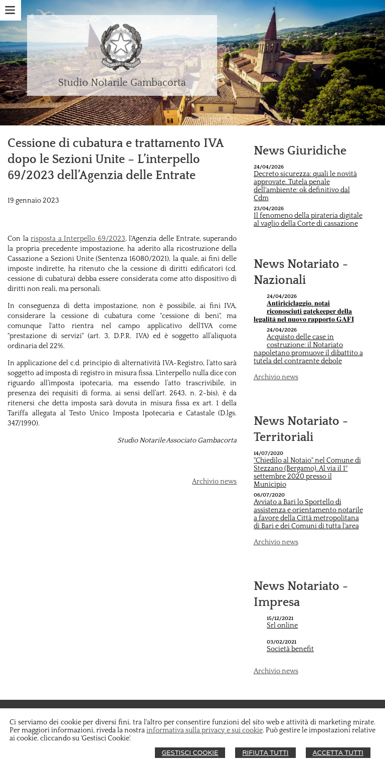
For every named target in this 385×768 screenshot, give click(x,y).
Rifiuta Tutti (265, 752)
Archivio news (214, 482)
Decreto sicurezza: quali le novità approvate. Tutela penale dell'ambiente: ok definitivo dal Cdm (305, 186)
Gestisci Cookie (190, 752)
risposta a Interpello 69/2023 (78, 239)
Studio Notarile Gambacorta (122, 82)
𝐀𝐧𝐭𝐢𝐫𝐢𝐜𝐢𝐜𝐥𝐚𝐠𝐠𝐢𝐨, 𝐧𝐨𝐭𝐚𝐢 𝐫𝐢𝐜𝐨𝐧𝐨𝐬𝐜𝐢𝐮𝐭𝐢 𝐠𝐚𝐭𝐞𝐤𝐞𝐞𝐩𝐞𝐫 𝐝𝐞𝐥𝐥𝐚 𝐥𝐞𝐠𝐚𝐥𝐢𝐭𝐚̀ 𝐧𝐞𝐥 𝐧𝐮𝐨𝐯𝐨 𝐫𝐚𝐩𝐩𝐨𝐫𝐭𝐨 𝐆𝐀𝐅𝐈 (304, 311)
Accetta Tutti (338, 752)
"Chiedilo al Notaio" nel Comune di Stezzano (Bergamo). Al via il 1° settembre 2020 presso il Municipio (307, 472)
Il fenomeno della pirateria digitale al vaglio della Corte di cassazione (308, 220)
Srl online (282, 626)
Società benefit (290, 649)
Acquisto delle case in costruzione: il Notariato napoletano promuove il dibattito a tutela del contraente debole (308, 349)
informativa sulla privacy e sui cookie (204, 730)
